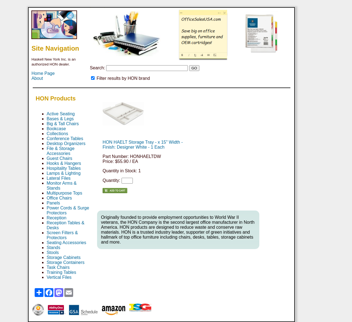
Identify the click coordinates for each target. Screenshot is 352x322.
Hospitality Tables (63, 168)
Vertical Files (59, 277)
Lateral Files (58, 178)
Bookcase (56, 128)
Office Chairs (59, 198)
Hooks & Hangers (63, 163)
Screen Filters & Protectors (62, 235)
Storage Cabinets (63, 257)
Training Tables (61, 272)
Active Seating (60, 113)
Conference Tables (64, 138)
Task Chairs (58, 267)
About (37, 78)
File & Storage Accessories (60, 151)
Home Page (43, 73)
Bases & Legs (60, 118)
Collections (57, 133)
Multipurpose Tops (64, 193)
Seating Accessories (66, 242)
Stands (53, 247)
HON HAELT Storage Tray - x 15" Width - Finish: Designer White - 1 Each (143, 144)
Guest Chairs (59, 158)
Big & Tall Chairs (62, 123)
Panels (53, 203)
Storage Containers (65, 262)
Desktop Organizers (65, 143)
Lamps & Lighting (63, 173)
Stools (52, 252)
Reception (56, 217)
